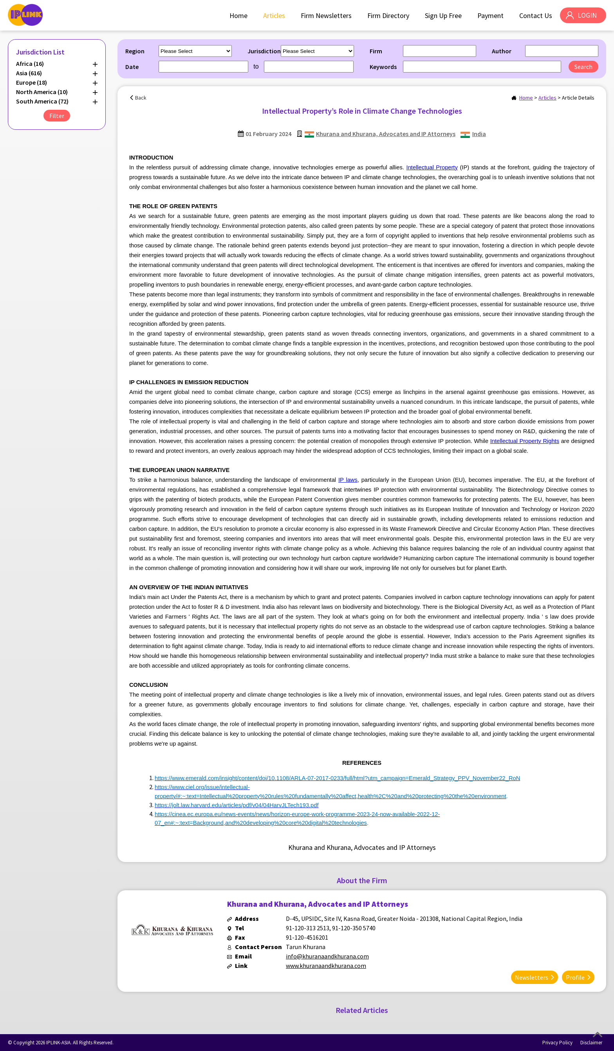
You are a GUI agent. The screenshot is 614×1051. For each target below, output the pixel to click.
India (479, 134)
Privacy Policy (557, 1042)
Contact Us (535, 15)
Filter (56, 116)
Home (238, 15)
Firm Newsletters (325, 15)
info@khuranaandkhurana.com (327, 956)
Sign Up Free (442, 15)
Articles (274, 15)
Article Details (578, 97)
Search (583, 67)
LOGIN (586, 15)
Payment (490, 15)
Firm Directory (388, 15)
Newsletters (531, 977)
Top (597, 1034)
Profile (575, 977)
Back (140, 97)
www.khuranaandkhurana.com (326, 965)
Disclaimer (591, 1042)
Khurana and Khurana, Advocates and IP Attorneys (385, 134)
